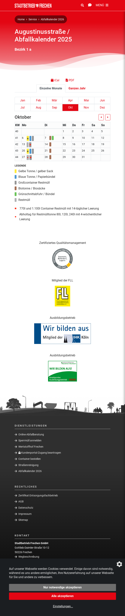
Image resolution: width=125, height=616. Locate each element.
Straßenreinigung (28, 464)
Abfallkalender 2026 (52, 19)
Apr (70, 100)
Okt (70, 107)
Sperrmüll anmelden (29, 440)
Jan (22, 100)
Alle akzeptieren (62, 596)
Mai (86, 100)
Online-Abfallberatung (31, 434)
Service (33, 19)
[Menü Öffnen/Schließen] (102, 5)
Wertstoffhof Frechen (30, 446)
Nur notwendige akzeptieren (62, 587)
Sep (54, 107)
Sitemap (23, 519)
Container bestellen (29, 458)
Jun (102, 100)
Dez (102, 107)
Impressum (25, 513)
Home (21, 19)
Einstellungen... (63, 606)
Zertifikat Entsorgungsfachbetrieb (38, 495)
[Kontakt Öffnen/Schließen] (90, 5)
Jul (22, 107)
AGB (21, 501)
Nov (86, 107)
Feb (38, 100)
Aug (38, 107)
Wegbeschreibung (28, 556)
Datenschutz (25, 507)
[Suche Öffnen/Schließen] (82, 5)
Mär (54, 100)
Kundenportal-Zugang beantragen (39, 452)
